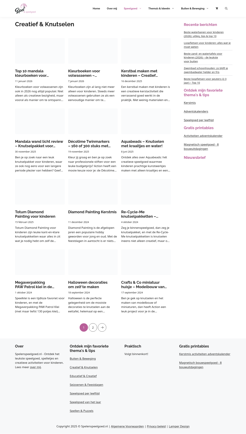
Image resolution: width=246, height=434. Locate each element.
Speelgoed (134, 8)
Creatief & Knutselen (84, 367)
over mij (35, 367)
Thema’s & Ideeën (163, 8)
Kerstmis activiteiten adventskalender (204, 354)
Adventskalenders (196, 111)
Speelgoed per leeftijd (199, 120)
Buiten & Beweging (196, 8)
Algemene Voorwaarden (127, 426)
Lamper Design (179, 426)
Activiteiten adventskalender (203, 136)
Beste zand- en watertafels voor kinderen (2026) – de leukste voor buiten (203, 57)
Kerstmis (190, 103)
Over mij (112, 8)
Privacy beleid (156, 426)
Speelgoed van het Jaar (85, 402)
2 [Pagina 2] (93, 326)
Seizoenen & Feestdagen (86, 385)
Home (96, 8)
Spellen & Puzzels (81, 411)
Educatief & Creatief (83, 376)
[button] (226, 8)
